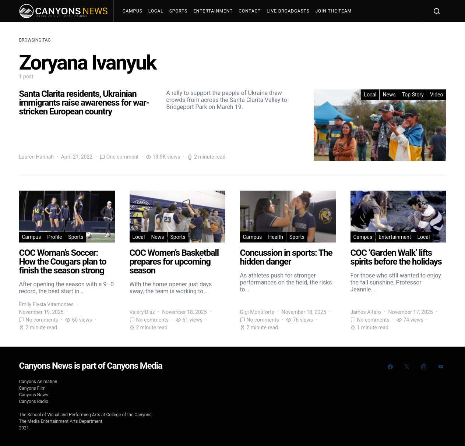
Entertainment (213, 11)
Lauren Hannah (36, 157)
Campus (132, 11)
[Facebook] (390, 366)
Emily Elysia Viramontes (46, 304)
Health (275, 237)
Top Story (413, 95)
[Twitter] (406, 366)
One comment (122, 157)
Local (155, 11)
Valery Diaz (142, 312)
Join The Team (334, 11)
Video (436, 95)
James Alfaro (365, 312)
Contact (250, 11)
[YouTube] (440, 366)
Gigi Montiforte (257, 312)
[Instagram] (423, 366)
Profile (54, 237)
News (389, 95)
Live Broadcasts (288, 11)
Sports (178, 11)
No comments (42, 320)
